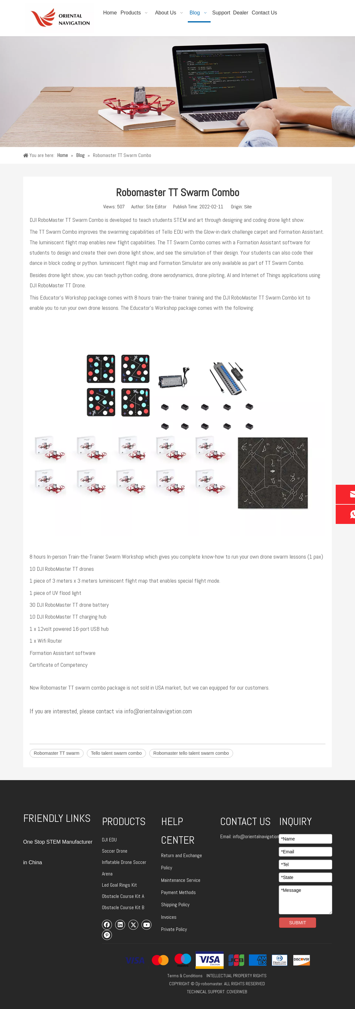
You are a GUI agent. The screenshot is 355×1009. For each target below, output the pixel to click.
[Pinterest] (107, 935)
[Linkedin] (120, 924)
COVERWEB (237, 992)
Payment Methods (178, 892)
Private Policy (174, 929)
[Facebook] (107, 924)
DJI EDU (109, 839)
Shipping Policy (175, 904)
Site (248, 206)
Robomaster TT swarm (56, 753)
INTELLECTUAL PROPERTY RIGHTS (236, 976)
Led (106, 885)
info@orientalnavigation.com (260, 836)
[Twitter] (133, 924)
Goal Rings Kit (123, 885)
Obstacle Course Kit (122, 896)
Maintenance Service (180, 880)
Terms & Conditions (185, 976)
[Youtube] (146, 924)
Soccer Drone (114, 851)
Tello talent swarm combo (116, 753)
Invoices (169, 917)
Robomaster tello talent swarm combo (191, 753)
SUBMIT (297, 922)
